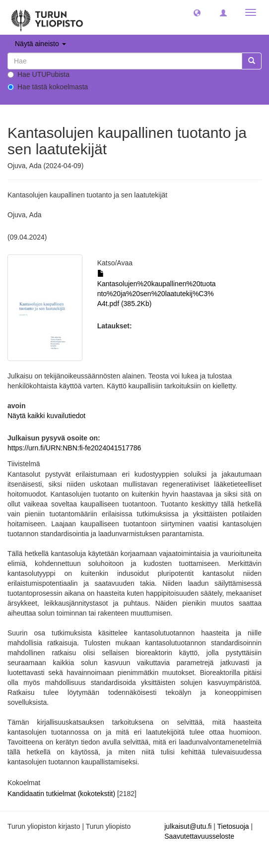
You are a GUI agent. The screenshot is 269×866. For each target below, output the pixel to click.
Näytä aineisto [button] (40, 44)
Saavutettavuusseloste (199, 836)
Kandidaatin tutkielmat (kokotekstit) (61, 794)
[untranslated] (124, 61)
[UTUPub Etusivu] (47, 17)
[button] (197, 12)
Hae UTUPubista (38, 74)
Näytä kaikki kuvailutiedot (46, 416)
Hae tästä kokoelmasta (47, 87)
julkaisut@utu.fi (187, 826)
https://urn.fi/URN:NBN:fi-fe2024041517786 (74, 448)
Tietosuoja (233, 826)
